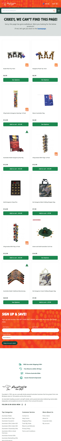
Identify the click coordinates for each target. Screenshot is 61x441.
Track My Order (26, 423)
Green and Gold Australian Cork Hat (42, 246)
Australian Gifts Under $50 (10, 426)
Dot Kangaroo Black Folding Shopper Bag (43, 202)
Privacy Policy (26, 428)
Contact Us (25, 416)
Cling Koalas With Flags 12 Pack (41, 157)
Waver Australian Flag (38, 113)
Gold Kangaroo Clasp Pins (10, 202)
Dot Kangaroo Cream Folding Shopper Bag (44, 291)
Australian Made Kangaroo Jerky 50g (13, 157)
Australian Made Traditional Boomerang (14, 291)
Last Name (35, 327)
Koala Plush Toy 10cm (9, 68)
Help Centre (25, 418)
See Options (16, 80)
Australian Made (7, 416)
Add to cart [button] (16, 124)
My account (46, 423)
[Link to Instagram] (22, 404)
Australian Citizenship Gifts (10, 428)
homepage (41, 28)
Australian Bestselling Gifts (10, 438)
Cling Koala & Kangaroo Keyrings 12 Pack (14, 113)
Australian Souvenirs (8, 421)
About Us (45, 418)
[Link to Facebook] (25, 404)
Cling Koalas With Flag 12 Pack (11, 246)
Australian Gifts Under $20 (10, 423)
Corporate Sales (47, 421)
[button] (59, 10)
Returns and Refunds (28, 426)
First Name (6, 327)
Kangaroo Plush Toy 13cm (39, 68)
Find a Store (46, 416)
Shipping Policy (26, 421)
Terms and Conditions (28, 431)
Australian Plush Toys (8, 418)
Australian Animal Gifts (8, 435)
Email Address (6, 334)
